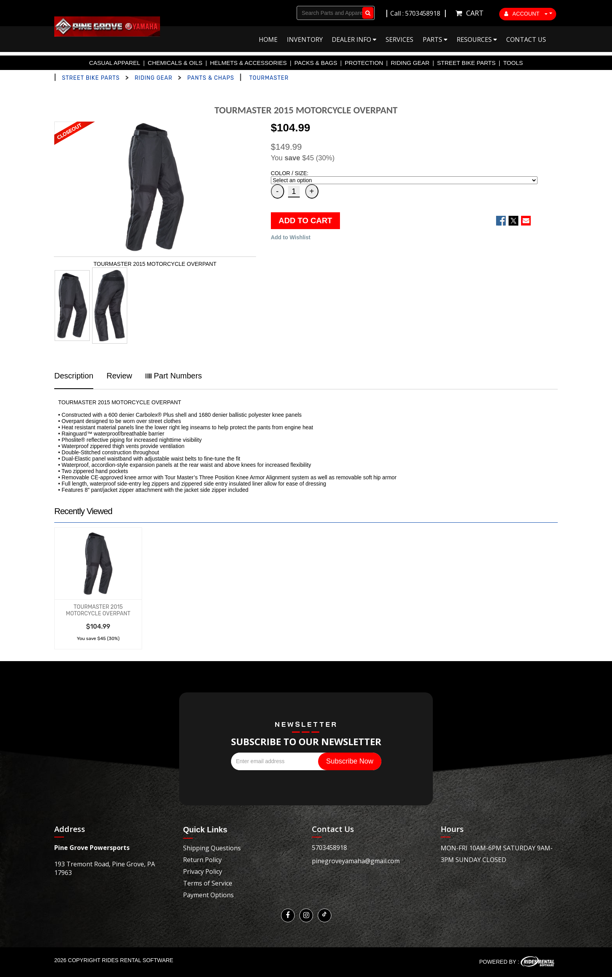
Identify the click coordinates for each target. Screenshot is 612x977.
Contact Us (526, 39)
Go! (366, 13)
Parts (435, 39)
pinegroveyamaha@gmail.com (356, 861)
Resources (477, 39)
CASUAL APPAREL (114, 62)
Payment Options (208, 894)
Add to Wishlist (291, 237)
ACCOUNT (526, 14)
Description (73, 375)
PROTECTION (364, 62)
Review (119, 375)
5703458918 (329, 847)
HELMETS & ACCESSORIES (248, 62)
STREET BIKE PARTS (466, 62)
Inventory (305, 39)
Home (268, 39)
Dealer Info (354, 39)
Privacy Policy (202, 871)
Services (399, 39)
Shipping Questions (212, 848)
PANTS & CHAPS (210, 78)
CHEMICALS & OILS (175, 62)
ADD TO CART (305, 220)
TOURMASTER (268, 78)
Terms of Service (207, 883)
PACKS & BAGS (315, 62)
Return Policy (202, 859)
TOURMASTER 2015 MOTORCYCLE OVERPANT (98, 610)
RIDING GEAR (410, 62)
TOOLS (513, 62)
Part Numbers (173, 375)
